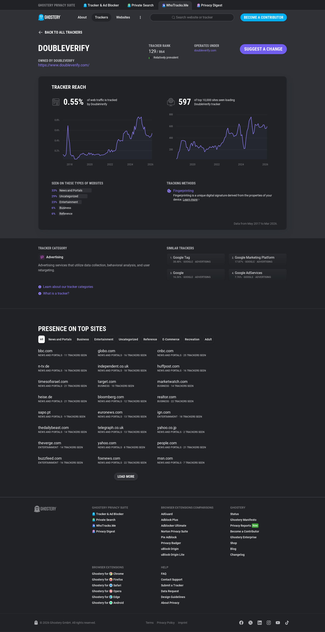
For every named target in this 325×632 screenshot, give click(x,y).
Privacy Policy (166, 623)
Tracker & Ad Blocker (101, 5)
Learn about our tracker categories (65, 287)
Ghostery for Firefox (107, 579)
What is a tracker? (53, 293)
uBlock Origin (170, 549)
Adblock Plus (169, 520)
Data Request (170, 591)
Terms (150, 623)
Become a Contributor (263, 17)
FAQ (163, 574)
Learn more (191, 199)
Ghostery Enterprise (243, 537)
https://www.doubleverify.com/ (63, 65)
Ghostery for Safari (106, 585)
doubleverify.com (205, 50)
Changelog (237, 555)
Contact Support (171, 579)
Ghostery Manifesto (243, 520)
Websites (123, 17)
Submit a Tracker (172, 585)
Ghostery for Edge (106, 597)
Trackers (101, 17)
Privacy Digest (209, 5)
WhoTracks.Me (175, 5)
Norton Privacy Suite (174, 531)
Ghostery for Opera (106, 591)
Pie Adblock (169, 537)
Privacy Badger (171, 543)
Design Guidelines (173, 597)
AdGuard (167, 514)
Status (234, 514)
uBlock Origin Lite (172, 555)
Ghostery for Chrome (108, 574)
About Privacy (170, 603)
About (82, 17)
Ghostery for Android (108, 603)
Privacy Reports (244, 526)
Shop (233, 543)
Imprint (182, 623)
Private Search (140, 5)
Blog (233, 549)
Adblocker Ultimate (173, 525)
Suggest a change (263, 49)
